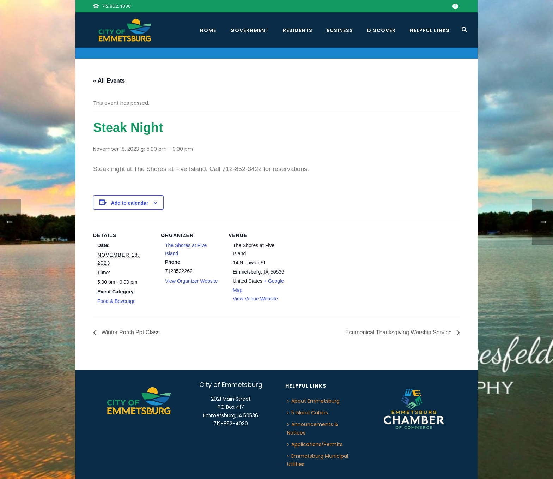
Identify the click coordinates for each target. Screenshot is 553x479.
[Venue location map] (333, 269)
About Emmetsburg (313, 401)
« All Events (109, 81)
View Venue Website (255, 298)
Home (208, 30)
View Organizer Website (191, 281)
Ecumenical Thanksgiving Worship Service (399, 332)
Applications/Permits (314, 444)
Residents (297, 30)
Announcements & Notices (312, 428)
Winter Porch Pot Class (130, 332)
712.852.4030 (116, 6)
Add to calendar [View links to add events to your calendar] (129, 203)
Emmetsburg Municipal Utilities (317, 460)
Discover (381, 30)
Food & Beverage (116, 301)
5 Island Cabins (307, 412)
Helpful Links (430, 30)
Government (249, 30)
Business (340, 30)
